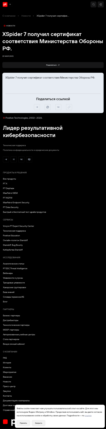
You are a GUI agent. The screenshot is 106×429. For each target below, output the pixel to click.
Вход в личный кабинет (14, 344)
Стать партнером (11, 339)
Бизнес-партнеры (11, 315)
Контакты (7, 395)
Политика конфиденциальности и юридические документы (31, 150)
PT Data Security (10, 207)
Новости (26, 15)
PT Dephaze (8, 188)
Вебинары (8, 273)
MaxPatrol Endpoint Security (16, 202)
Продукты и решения (15, 172)
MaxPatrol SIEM (10, 193)
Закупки (7, 391)
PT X (5, 183)
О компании (8, 15)
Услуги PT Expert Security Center (18, 226)
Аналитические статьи (13, 263)
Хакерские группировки (14, 287)
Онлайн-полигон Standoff (15, 240)
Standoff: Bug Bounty (13, 245)
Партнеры (8, 309)
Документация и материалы (16, 400)
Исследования (11, 257)
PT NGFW (7, 197)
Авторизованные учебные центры (19, 334)
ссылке (88, 415)
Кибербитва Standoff (13, 249)
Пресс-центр (9, 386)
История (7, 362)
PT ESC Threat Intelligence (15, 268)
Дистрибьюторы (10, 320)
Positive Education (11, 235)
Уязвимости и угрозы (13, 278)
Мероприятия (9, 372)
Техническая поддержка (14, 145)
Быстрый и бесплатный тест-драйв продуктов (24, 212)
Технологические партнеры (16, 325)
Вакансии (7, 377)
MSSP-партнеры (11, 329)
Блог (5, 301)
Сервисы (8, 219)
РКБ (5, 358)
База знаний (8, 292)
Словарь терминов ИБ (13, 297)
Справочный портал (12, 410)
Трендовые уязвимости (14, 282)
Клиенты (7, 367)
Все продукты (9, 178)
